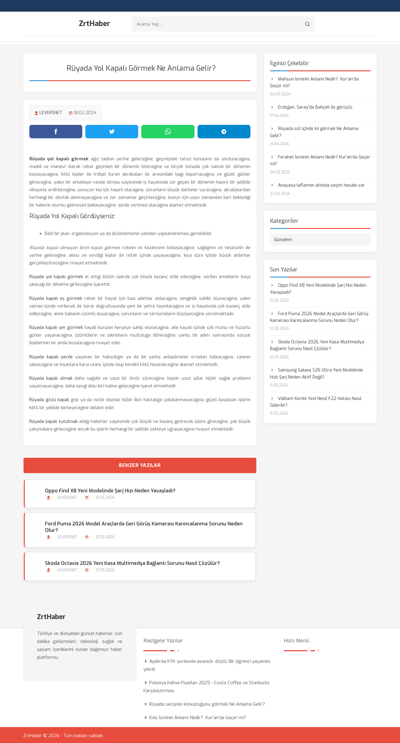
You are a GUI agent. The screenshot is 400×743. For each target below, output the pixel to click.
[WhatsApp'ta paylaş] (167, 130)
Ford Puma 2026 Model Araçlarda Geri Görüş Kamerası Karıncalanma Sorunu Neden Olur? (143, 526)
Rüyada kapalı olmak (50, 377)
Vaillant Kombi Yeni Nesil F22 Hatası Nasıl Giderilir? (315, 401)
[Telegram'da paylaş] (224, 130)
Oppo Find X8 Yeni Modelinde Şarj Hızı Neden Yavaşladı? (109, 490)
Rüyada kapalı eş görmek (55, 297)
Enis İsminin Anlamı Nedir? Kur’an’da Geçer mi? (197, 716)
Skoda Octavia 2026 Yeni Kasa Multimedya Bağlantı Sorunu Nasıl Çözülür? (131, 562)
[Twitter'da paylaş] (111, 130)
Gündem (283, 239)
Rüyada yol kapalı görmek (56, 276)
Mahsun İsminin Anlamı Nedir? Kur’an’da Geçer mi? (314, 81)
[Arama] (307, 25)
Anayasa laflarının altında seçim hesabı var (317, 184)
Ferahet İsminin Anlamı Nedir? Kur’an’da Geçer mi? (320, 159)
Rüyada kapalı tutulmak (53, 421)
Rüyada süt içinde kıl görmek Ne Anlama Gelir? (314, 131)
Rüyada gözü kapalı (49, 399)
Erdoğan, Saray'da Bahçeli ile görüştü (311, 106)
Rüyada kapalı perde (51, 356)
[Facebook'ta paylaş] (55, 130)
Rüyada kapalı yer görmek (56, 327)
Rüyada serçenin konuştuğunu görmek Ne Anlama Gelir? (207, 703)
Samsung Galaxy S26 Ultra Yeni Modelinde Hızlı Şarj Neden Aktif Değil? (316, 372)
